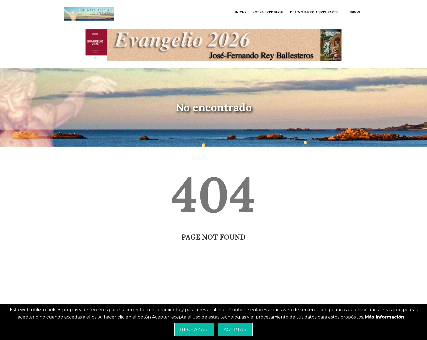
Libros (353, 12)
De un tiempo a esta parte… (315, 12)
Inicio (240, 12)
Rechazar (194, 329)
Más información (384, 317)
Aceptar (235, 329)
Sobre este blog (267, 12)
